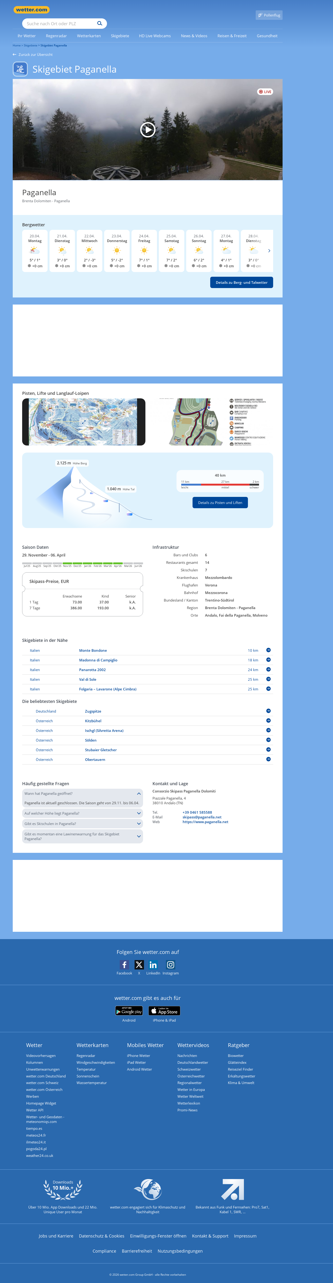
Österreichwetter (192, 1070)
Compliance (104, 1248)
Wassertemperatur (92, 1077)
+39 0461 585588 (197, 805)
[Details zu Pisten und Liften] (147, 483)
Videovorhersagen (41, 1048)
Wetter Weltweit (191, 1091)
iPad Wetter (137, 1055)
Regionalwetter (190, 1077)
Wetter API (35, 1105)
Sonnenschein (88, 1070)
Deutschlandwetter (193, 1055)
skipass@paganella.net (202, 810)
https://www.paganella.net (205, 815)
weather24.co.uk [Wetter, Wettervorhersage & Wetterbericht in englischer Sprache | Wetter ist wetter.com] (40, 1152)
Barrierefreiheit (137, 1248)
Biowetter (236, 1048)
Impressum (245, 1233)
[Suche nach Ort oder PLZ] (100, 10)
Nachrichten (188, 1048)
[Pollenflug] (269, 10)
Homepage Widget (42, 1098)
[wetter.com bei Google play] (129, 1007)
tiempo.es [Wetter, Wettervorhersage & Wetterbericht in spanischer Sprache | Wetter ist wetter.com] (35, 1124)
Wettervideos (194, 1038)
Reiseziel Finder (241, 1062)
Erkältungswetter (242, 1070)
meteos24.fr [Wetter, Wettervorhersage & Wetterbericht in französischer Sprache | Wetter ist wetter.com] (37, 1131)
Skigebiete (30, 39)
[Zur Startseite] (31, 10)
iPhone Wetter (139, 1048)
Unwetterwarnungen (43, 1062)
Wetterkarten (93, 1038)
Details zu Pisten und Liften (220, 495)
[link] (27, 29)
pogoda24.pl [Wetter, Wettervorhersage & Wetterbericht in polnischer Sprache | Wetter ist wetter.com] (37, 1145)
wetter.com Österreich (45, 1084)
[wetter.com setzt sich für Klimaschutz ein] (147, 1197)
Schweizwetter (189, 1062)
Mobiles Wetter (146, 1038)
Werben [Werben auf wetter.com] (33, 1091)
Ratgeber (239, 1038)
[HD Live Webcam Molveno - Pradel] (148, 122)
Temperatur (86, 1062)
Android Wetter (140, 1062)
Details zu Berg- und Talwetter (241, 275)
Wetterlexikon (189, 1098)
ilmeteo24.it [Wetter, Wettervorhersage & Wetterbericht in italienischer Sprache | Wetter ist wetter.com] (36, 1138)
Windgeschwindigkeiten (96, 1055)
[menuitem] (27, 28)
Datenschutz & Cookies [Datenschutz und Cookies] (101, 1233)
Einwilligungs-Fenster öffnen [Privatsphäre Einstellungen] (158, 1233)
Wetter (35, 1038)
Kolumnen (35, 1055)
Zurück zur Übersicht (33, 47)
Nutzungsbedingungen (180, 1248)
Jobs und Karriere (56, 1233)
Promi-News (188, 1105)
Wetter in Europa (192, 1084)
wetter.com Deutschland (46, 1070)
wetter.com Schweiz (43, 1077)
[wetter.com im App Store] (164, 1007)
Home (17, 39)
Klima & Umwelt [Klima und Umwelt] (242, 1077)
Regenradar (86, 1048)
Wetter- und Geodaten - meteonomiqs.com (46, 1114)
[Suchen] (136, 10)
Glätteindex (238, 1055)
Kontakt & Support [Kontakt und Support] (210, 1233)
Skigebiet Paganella (54, 39)
